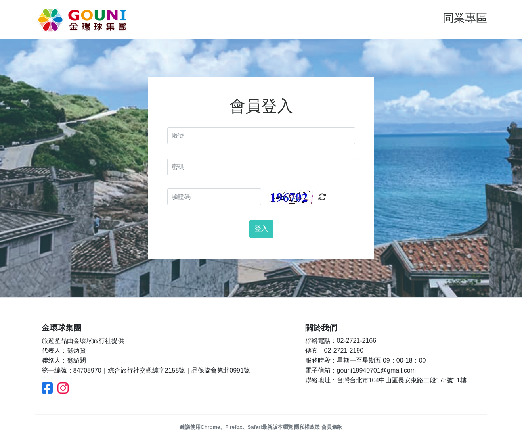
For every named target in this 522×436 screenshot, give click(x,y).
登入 (261, 228)
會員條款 (331, 427)
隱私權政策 (307, 427)
